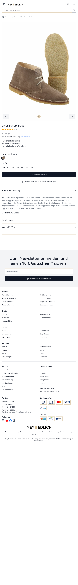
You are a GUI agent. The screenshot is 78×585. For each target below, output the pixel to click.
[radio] (3, 157)
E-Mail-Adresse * (12, 271)
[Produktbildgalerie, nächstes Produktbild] (72, 116)
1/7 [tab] (39, 116)
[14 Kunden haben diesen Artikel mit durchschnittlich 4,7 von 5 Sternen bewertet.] (10, 129)
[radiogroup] (39, 156)
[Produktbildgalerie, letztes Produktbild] (6, 116)
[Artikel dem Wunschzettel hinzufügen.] (39, 181)
